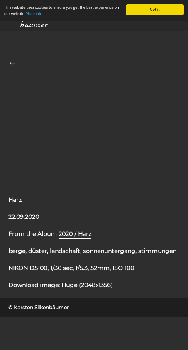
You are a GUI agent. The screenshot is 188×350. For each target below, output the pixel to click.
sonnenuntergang (109, 251)
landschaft (65, 251)
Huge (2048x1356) (87, 285)
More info (33, 13)
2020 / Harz (75, 234)
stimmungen (157, 251)
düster (37, 251)
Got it (154, 9)
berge (16, 251)
